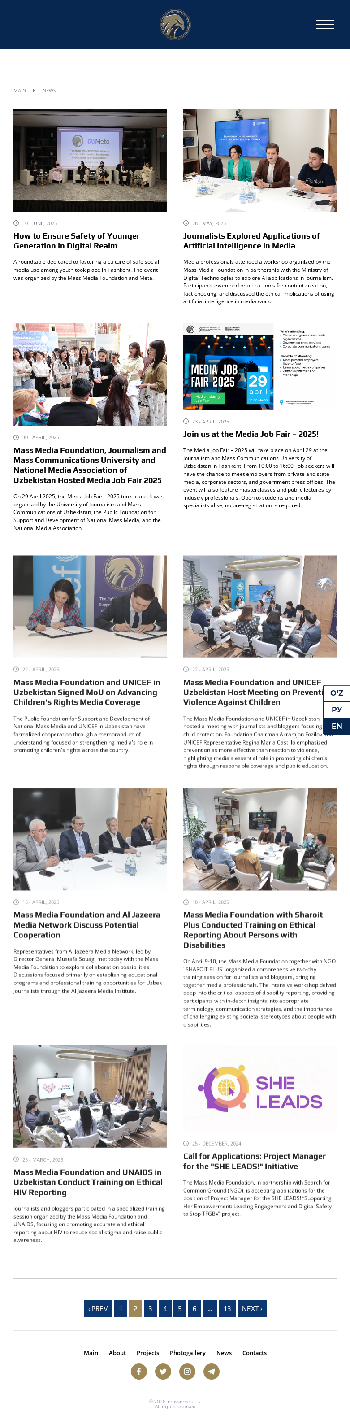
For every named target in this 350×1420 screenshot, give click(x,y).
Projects (148, 1353)
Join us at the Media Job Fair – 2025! (251, 434)
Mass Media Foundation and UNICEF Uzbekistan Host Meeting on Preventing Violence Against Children (258, 707)
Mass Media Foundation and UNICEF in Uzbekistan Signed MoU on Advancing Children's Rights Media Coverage (86, 707)
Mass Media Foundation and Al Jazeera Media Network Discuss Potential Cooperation (86, 942)
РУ (337, 710)
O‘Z (336, 693)
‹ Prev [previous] (98, 1308)
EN (337, 726)
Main (19, 90)
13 (227, 1308)
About (117, 1353)
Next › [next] (252, 1308)
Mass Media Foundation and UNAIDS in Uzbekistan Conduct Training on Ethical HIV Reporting (88, 1196)
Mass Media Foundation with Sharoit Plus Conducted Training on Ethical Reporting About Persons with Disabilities (253, 947)
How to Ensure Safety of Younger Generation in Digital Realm (76, 240)
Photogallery (188, 1353)
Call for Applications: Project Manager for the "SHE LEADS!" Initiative (254, 1175)
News (224, 1353)
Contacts (254, 1353)
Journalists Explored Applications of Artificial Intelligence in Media (251, 240)
